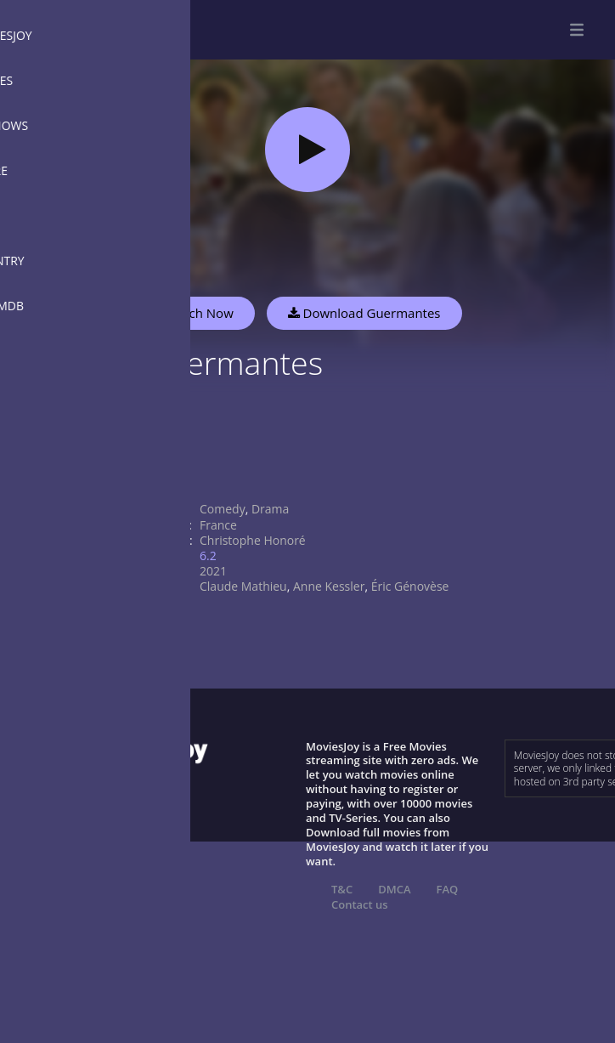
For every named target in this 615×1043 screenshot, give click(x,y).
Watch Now (200, 312)
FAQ (448, 889)
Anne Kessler (328, 586)
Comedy (222, 509)
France (218, 525)
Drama (270, 509)
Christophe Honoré (253, 540)
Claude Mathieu (243, 586)
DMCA (394, 889)
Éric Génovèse (410, 586)
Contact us (359, 904)
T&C (342, 889)
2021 (213, 571)
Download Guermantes (364, 312)
